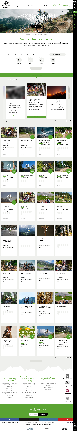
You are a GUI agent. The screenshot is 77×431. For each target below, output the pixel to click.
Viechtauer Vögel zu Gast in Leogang (8, 341)
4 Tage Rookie (6, 206)
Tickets (56, 5)
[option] (36, 21)
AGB (39, 423)
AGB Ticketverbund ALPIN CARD (29, 423)
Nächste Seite (36, 361)
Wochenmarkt (24, 340)
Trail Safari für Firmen (26, 141)
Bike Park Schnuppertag (27, 175)
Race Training (60, 239)
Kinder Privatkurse (62, 306)
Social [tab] (74, 424)
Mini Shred (59, 206)
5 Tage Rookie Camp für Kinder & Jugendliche (44, 141)
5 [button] (38, 31)
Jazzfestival (33, 424)
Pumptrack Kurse (43, 273)
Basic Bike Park (42, 175)
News (53, 423)
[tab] (75, 1)
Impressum (43, 423)
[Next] (69, 21)
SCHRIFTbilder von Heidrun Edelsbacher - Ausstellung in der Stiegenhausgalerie (8, 241)
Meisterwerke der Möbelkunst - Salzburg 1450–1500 (45, 308)
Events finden (36, 68)
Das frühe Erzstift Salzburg (43, 239)
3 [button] (35, 31)
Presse (49, 423)
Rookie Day (42, 206)
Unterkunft (65, 5)
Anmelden (43, 414)
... (65, 121)
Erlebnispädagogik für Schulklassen (26, 307)
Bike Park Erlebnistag (62, 175)
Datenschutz (40, 424)
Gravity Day (5, 175)
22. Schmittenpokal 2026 (27, 239)
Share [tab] (74, 428)
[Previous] (15, 101)
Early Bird (41, 340)
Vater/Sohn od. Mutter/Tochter (7, 274)
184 (68, 121)
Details (36, 117)
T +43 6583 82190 (44, 383)
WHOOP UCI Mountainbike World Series (35, 100)
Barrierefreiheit (47, 424)
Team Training (6, 306)
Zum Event (36, 26)
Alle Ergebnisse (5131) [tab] (36, 75)
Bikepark (28, 424)
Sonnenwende (53, 102)
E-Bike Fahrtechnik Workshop (61, 141)
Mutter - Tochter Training (61, 274)
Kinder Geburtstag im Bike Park (26, 274)
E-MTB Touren (6, 141)
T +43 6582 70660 (5, 385)
